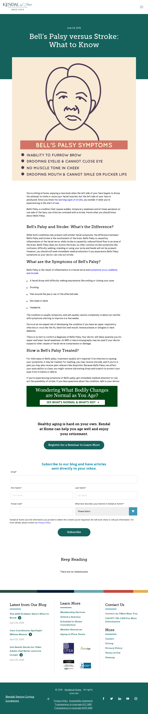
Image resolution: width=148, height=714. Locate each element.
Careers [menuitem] (109, 639)
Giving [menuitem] (109, 644)
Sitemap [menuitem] (110, 658)
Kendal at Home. (73, 689)
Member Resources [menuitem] (71, 630)
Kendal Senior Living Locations (28, 699)
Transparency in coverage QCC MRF (73, 704)
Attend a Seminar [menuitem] (70, 617)
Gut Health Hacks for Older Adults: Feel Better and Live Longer (26, 651)
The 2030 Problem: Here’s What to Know (29, 616)
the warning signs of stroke (68, 200)
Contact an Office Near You (121, 614)
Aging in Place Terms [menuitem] (72, 634)
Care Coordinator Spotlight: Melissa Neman (26, 633)
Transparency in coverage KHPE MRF (73, 708)
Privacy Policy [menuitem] (113, 648)
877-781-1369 (117, 618)
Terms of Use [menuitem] (113, 653)
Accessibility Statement (81, 700)
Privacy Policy (44, 522)
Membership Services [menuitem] (72, 612)
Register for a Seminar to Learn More (74, 445)
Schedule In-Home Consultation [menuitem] (71, 623)
